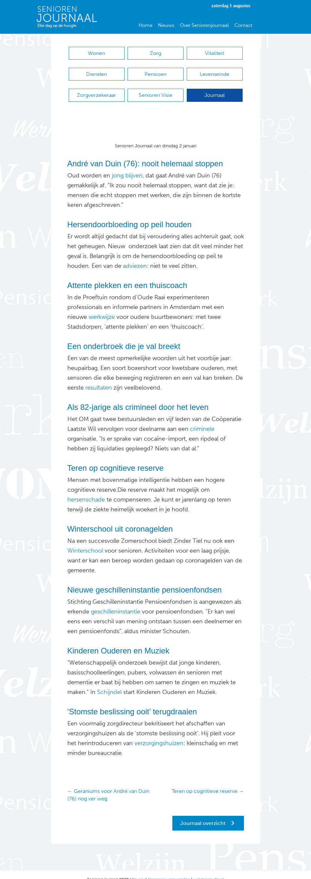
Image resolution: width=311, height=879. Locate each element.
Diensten (96, 71)
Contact (243, 25)
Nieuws (166, 25)
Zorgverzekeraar (96, 88)
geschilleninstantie (115, 601)
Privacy (138, 869)
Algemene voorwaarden (168, 869)
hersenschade (86, 489)
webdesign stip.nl (208, 869)
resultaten (98, 377)
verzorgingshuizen (158, 733)
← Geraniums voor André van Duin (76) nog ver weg (108, 785)
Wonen (96, 53)
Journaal (214, 88)
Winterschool (85, 540)
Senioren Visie (155, 88)
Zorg (155, 53)
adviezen (134, 256)
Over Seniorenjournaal (204, 25)
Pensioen (155, 71)
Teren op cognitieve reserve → (208, 781)
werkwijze (102, 307)
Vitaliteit (214, 53)
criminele (201, 419)
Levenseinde (214, 71)
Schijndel (108, 682)
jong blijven (127, 165)
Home (145, 25)
